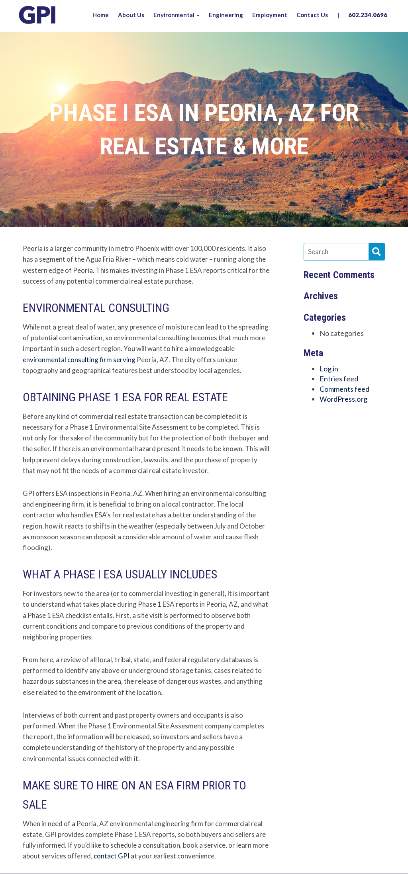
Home (100, 14)
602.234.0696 (367, 14)
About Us (131, 14)
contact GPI (111, 856)
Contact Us (312, 14)
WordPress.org (343, 399)
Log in (329, 368)
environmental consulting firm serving (79, 359)
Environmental (176, 14)
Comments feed (344, 389)
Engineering (226, 14)
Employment (269, 14)
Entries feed (339, 378)
